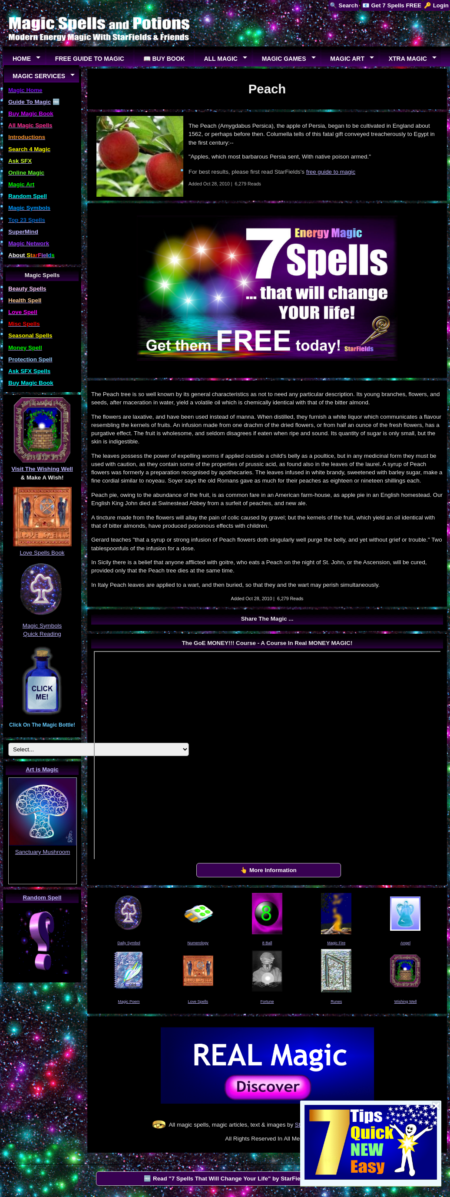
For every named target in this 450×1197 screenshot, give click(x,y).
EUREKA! (43, 879)
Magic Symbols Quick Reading (42, 625)
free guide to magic (330, 172)
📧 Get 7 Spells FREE (391, 5)
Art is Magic (42, 769)
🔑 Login (436, 5)
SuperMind (23, 231)
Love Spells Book (42, 552)
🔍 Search (344, 5)
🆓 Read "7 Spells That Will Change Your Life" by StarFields (226, 1178)
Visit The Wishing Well (42, 469)
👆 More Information (268, 870)
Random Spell (42, 897)
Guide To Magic (29, 102)
